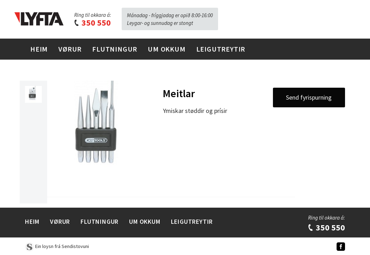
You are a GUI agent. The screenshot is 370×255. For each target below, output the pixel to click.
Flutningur (114, 49)
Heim (39, 49)
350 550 (92, 22)
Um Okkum (166, 49)
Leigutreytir (220, 49)
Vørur (70, 49)
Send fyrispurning (309, 97)
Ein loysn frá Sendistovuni (57, 246)
